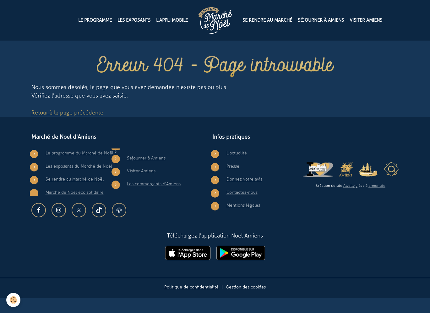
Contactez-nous (242, 207)
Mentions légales (243, 220)
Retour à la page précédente (67, 128)
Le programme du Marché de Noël (79, 168)
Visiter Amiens (366, 20)
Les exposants (133, 20)
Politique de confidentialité (191, 302)
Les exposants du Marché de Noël (79, 181)
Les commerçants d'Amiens (154, 199)
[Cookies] (13, 300)
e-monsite (376, 201)
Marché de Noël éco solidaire (75, 207)
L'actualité (236, 168)
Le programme (95, 20)
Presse (232, 181)
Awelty (349, 201)
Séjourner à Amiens (321, 20)
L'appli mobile (172, 20)
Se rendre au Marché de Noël (75, 194)
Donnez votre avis (244, 194)
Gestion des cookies (246, 302)
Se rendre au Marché (267, 20)
